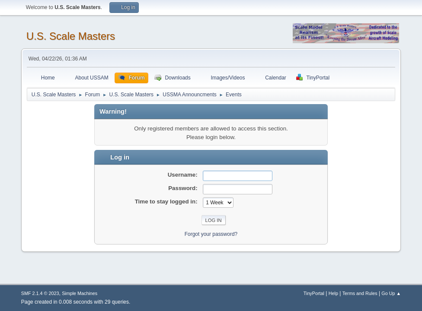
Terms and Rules (359, 293)
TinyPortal (314, 293)
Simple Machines (79, 293)
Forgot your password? (211, 234)
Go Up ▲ (391, 293)
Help (333, 293)
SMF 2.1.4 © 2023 (40, 293)
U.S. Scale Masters (70, 36)
